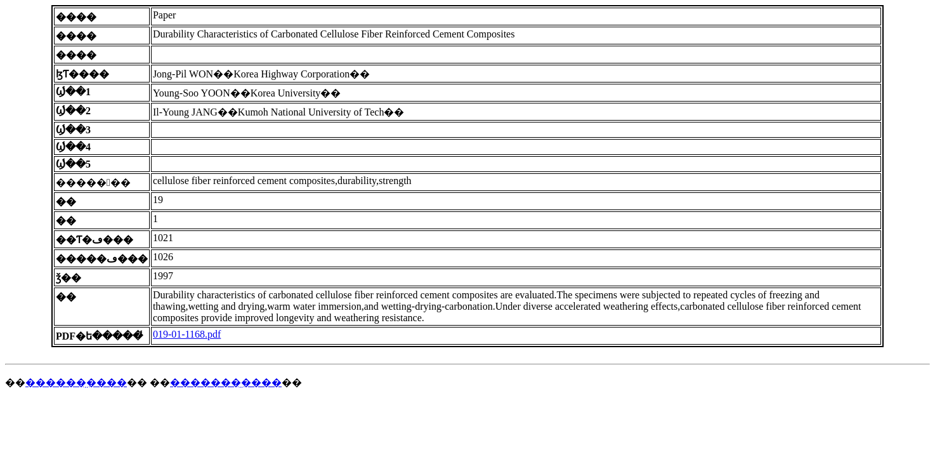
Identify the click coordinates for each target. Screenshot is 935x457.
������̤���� (76, 382)
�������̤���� (226, 382)
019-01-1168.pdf (187, 334)
